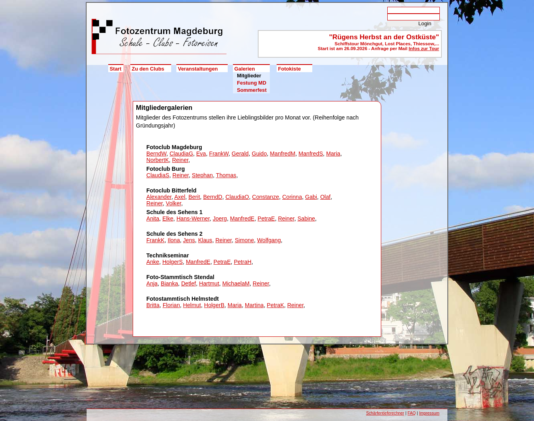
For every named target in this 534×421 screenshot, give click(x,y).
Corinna (292, 197)
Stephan (202, 175)
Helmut (192, 305)
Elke (167, 218)
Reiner (180, 160)
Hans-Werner (193, 218)
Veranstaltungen (198, 69)
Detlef (188, 283)
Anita (152, 218)
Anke (152, 262)
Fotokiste (289, 69)
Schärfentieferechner (385, 413)
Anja (152, 283)
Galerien (245, 69)
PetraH (242, 262)
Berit (194, 197)
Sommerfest (252, 90)
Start (115, 69)
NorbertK (157, 160)
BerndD (212, 197)
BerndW (156, 153)
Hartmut (209, 283)
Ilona (174, 240)
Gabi (311, 197)
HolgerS (172, 262)
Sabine (306, 218)
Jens (189, 240)
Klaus (205, 240)
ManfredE (242, 218)
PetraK (275, 305)
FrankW (219, 153)
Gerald (240, 153)
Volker (173, 203)
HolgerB (214, 305)
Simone (244, 240)
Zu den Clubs (148, 69)
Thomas (226, 175)
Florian (171, 305)
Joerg (220, 218)
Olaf (325, 197)
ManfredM (282, 153)
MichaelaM (235, 283)
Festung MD (251, 83)
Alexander (159, 197)
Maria (333, 153)
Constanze (265, 197)
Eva (201, 153)
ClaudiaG (181, 153)
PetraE (266, 218)
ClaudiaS (157, 175)
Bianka (169, 283)
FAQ (412, 413)
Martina (254, 305)
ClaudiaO (237, 197)
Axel (179, 197)
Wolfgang (269, 240)
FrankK (155, 240)
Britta (153, 305)
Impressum (429, 413)
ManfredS (311, 153)
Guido (259, 153)
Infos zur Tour (424, 48)
